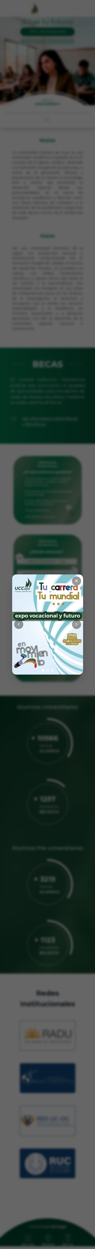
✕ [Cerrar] (76, 581)
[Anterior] (18, 624)
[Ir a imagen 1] (43, 670)
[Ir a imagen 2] (47, 670)
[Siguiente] (76, 624)
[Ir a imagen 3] (52, 670)
